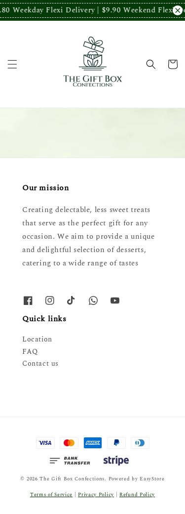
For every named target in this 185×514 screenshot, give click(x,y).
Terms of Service (51, 495)
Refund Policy (137, 495)
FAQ (30, 351)
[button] (12, 64)
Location (37, 339)
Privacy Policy (96, 495)
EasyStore (152, 479)
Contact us (40, 363)
